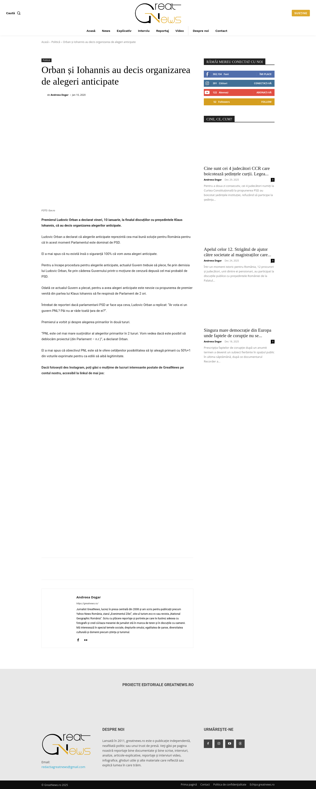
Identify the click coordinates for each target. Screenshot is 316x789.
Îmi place (265, 74)
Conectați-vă (262, 83)
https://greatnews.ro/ (87, 603)
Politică (55, 42)
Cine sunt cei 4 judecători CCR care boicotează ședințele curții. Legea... (237, 171)
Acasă (44, 42)
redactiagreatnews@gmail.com (63, 767)
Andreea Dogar (60, 94)
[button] (14, 13)
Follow (266, 101)
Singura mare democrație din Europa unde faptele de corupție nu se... (237, 333)
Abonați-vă (263, 92)
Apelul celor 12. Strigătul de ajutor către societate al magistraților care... (237, 252)
